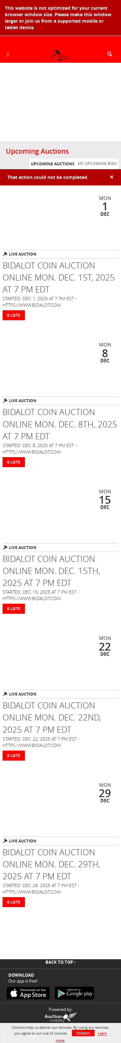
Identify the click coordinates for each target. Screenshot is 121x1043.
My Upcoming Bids (97, 163)
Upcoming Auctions (53, 164)
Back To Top (60, 962)
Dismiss (83, 1033)
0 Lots (13, 315)
